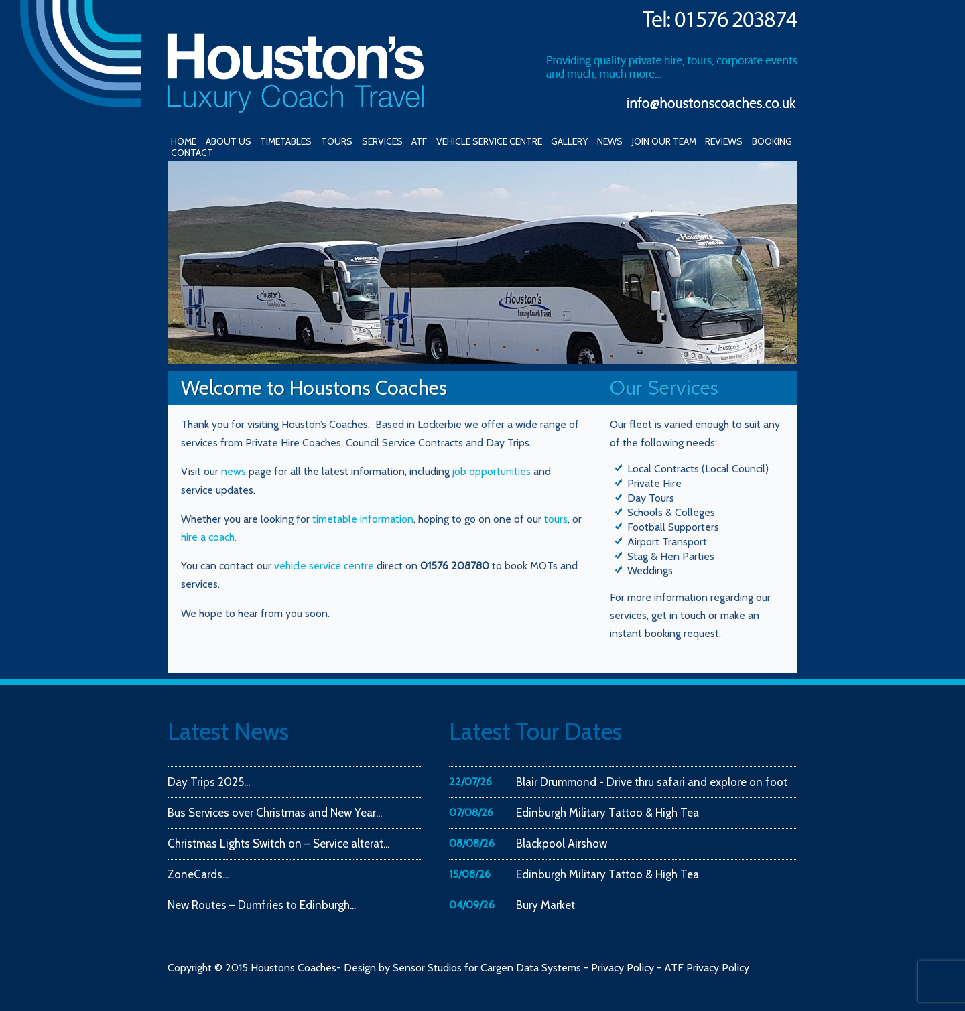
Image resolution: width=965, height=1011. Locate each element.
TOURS (336, 141)
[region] (482, 262)
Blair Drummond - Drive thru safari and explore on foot (651, 782)
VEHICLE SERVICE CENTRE (489, 141)
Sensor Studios (427, 967)
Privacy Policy (622, 967)
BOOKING (772, 141)
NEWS (610, 141)
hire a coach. (209, 537)
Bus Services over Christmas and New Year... (275, 812)
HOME (183, 141)
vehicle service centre (325, 565)
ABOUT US (228, 141)
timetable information (362, 519)
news (233, 471)
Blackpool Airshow (561, 843)
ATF (419, 141)
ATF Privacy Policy (706, 967)
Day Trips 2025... (209, 782)
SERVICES (382, 141)
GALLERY (569, 141)
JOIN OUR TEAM (664, 141)
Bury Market (545, 905)
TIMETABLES (286, 141)
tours (556, 519)
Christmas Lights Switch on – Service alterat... (278, 843)
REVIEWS (724, 141)
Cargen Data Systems (530, 967)
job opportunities (491, 471)
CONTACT (192, 153)
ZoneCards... (198, 874)
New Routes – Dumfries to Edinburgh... (262, 905)
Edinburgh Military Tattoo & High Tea (607, 812)
